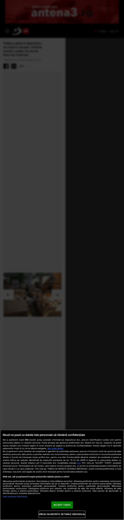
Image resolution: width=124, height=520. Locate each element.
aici (79, 463)
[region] (62, 475)
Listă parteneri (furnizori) (15, 496)
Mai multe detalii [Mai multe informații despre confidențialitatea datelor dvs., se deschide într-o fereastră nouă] (55, 448)
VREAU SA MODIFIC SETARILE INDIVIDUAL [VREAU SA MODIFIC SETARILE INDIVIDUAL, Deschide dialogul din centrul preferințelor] (62, 514)
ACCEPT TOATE (62, 504)
